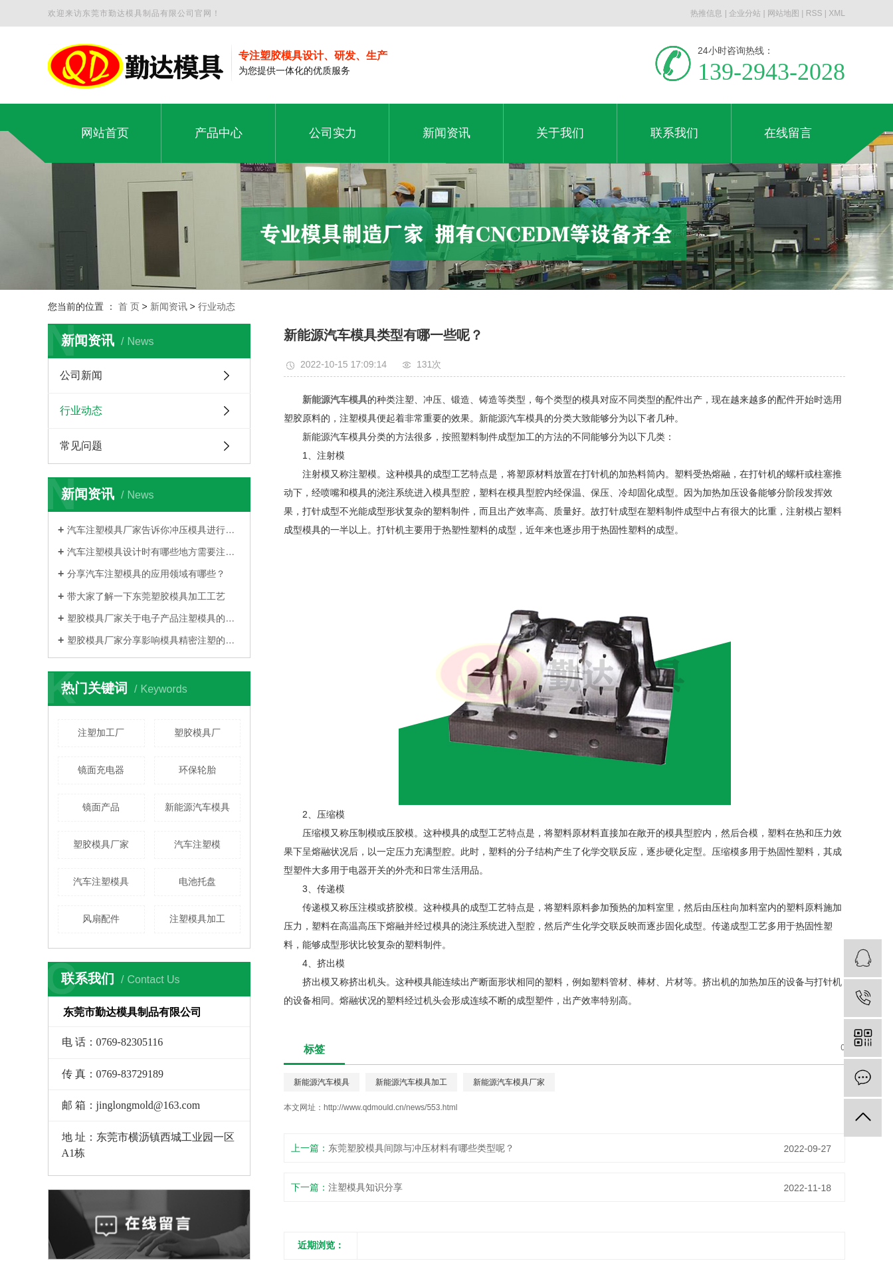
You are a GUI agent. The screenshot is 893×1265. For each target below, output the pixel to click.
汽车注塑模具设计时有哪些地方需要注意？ (154, 551)
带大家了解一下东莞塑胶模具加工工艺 (146, 596)
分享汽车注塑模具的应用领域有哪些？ (146, 573)
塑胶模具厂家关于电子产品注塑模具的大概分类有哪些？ (154, 618)
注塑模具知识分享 (365, 1187)
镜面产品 (101, 807)
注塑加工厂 (101, 732)
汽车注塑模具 (101, 881)
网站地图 (783, 13)
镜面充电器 (101, 769)
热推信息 (706, 13)
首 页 (129, 306)
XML (837, 13)
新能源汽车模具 (197, 807)
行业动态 (216, 306)
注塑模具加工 (197, 918)
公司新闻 (81, 375)
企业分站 (745, 13)
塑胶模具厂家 (101, 844)
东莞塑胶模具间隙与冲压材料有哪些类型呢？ (421, 1148)
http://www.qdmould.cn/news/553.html (390, 1107)
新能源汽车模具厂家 (509, 1082)
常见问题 (81, 445)
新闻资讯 (168, 306)
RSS (814, 13)
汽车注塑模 (197, 844)
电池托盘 (197, 881)
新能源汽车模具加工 (411, 1082)
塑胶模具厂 (197, 732)
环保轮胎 (197, 769)
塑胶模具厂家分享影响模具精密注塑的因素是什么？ (154, 640)
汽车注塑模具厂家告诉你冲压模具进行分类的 (154, 529)
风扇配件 (101, 918)
